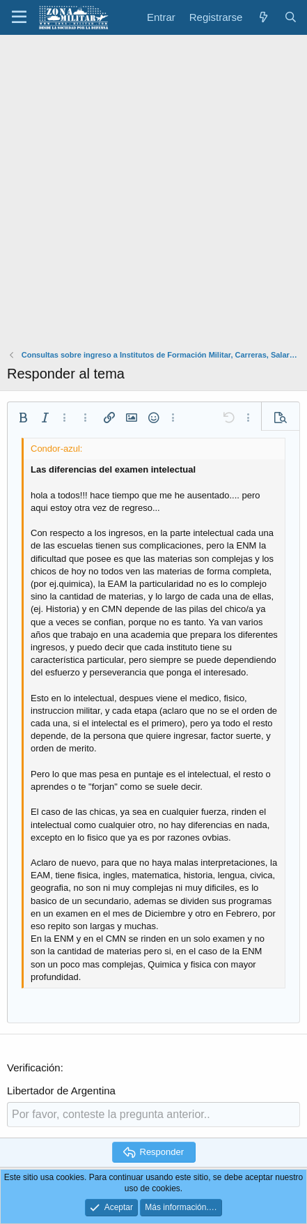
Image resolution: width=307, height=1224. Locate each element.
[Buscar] (290, 17)
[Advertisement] (153, 195)
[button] (19, 17)
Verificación (34, 1067)
